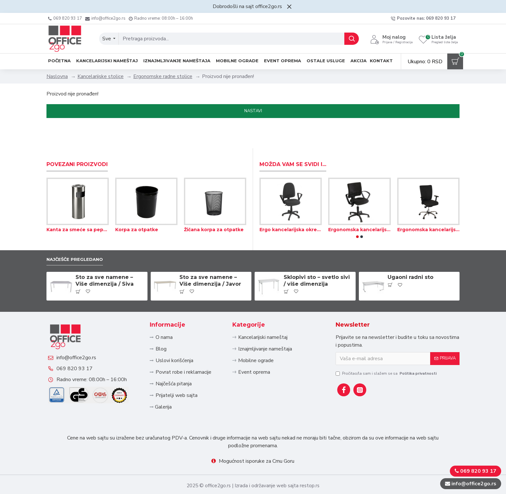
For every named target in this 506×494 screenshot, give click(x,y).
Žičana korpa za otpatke (214, 206)
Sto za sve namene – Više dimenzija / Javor (210, 258)
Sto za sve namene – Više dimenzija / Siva (105, 258)
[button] (357, 213)
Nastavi (253, 111)
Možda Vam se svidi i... (292, 140)
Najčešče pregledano (80, 236)
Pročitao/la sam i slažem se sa (387, 350)
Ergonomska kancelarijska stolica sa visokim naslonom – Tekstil (428, 206)
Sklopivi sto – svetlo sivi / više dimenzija (317, 258)
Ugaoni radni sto (410, 255)
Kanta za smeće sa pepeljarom (77, 206)
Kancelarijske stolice (100, 76)
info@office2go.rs (83, 344)
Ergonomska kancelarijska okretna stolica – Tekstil (359, 206)
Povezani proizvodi (77, 140)
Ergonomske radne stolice (162, 76)
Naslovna (57, 76)
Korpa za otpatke (136, 206)
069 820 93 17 (81, 362)
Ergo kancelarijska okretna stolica (290, 206)
